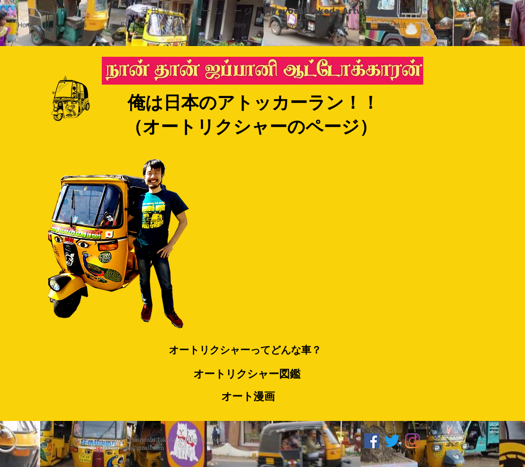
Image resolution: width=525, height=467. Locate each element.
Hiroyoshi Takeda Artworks (324, 10)
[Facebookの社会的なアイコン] (371, 440)
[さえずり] (392, 440)
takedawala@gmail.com (133, 447)
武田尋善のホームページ (202, 10)
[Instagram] (412, 440)
